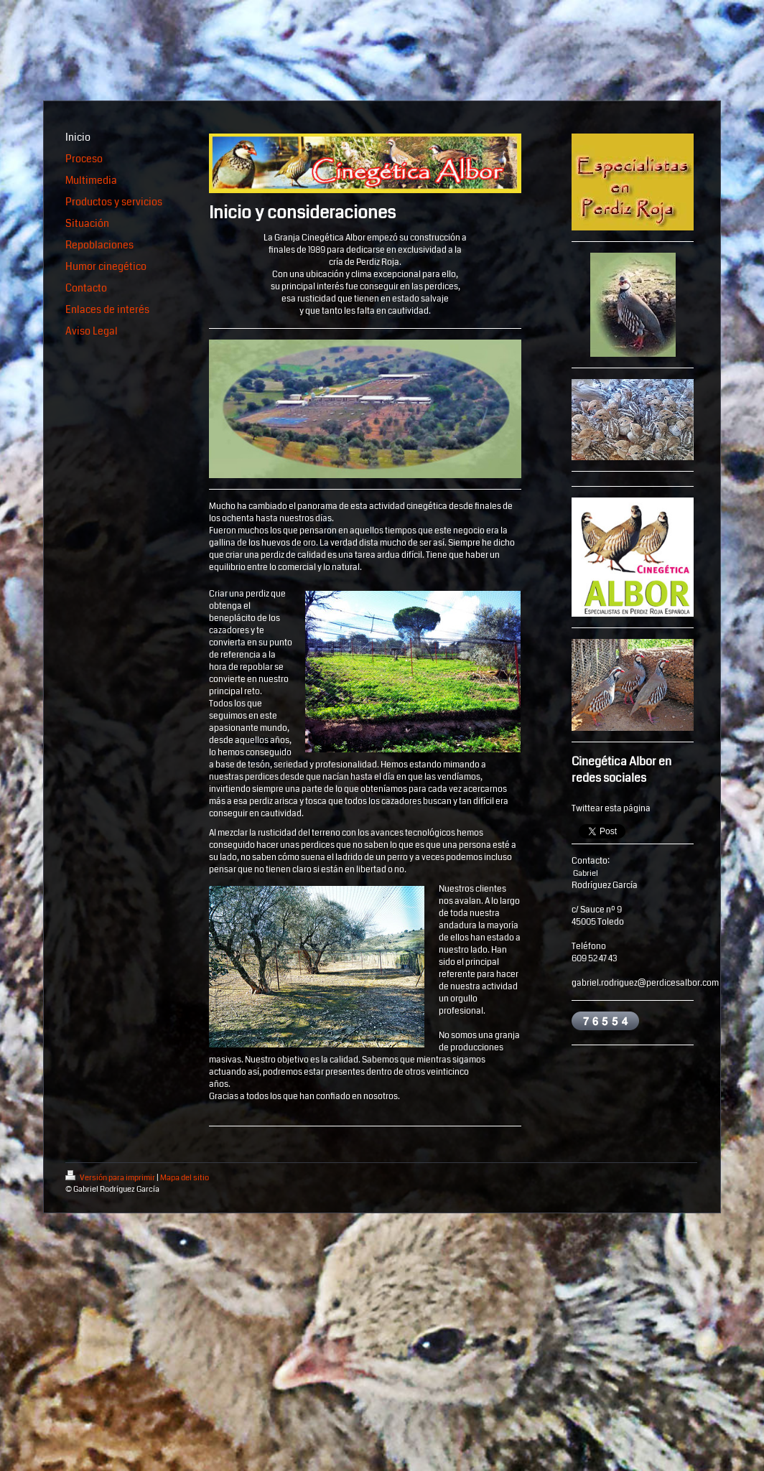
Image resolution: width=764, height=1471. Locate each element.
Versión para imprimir (111, 1177)
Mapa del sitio (184, 1177)
